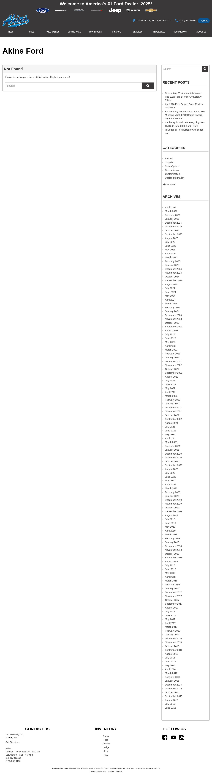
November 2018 (173, 549)
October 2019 (172, 507)
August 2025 (171, 238)
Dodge (106, 747)
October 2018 (172, 553)
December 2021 (173, 407)
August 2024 (171, 284)
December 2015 (173, 684)
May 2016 (170, 665)
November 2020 (173, 457)
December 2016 (173, 638)
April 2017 (170, 623)
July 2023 (170, 334)
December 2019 (173, 500)
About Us (201, 32)
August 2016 (171, 654)
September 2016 (173, 650)
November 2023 (173, 319)
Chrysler (169, 162)
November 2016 (173, 642)
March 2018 (171, 580)
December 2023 (173, 315)
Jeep (106, 751)
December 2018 (173, 546)
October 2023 (172, 322)
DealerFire (99, 768)
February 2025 (172, 261)
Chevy (106, 736)
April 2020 (170, 484)
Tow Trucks (95, 32)
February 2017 (172, 630)
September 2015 (173, 696)
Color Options (172, 166)
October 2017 (172, 600)
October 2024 (172, 276)
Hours (204, 20)
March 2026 (171, 211)
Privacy (111, 771)
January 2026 (172, 218)
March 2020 (171, 488)
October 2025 (172, 230)
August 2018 (171, 561)
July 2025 (170, 242)
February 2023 (172, 353)
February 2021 (172, 446)
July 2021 (170, 426)
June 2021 (170, 430)
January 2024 (172, 311)
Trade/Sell (159, 32)
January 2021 (172, 449)
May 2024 (170, 295)
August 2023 (171, 330)
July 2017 (170, 611)
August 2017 (171, 607)
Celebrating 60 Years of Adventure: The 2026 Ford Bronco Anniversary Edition (183, 96)
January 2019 (172, 542)
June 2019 (170, 523)
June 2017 (170, 615)
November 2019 (173, 503)
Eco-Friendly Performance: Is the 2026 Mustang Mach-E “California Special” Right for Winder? (185, 115)
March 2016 (171, 673)
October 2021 (172, 415)
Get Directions (12, 742)
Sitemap (119, 771)
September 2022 (173, 372)
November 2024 (173, 272)
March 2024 (171, 303)
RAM (105, 755)
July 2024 (170, 288)
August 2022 (171, 376)
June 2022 (170, 384)
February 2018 (172, 584)
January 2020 (172, 496)
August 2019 (171, 515)
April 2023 (170, 346)
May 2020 (170, 480)
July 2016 (170, 657)
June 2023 (170, 338)
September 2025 (173, 234)
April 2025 (170, 253)
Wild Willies (53, 32)
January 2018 (172, 588)
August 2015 (171, 700)
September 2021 (173, 419)
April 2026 (170, 207)
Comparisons (172, 170)
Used (31, 32)
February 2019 (172, 538)
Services (137, 32)
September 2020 (173, 465)
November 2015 (173, 688)
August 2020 (171, 469)
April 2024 (170, 299)
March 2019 (171, 534)
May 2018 (170, 573)
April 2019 (170, 530)
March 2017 (171, 626)
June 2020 (170, 476)
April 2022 (170, 392)
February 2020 (172, 492)
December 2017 (173, 592)
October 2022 (172, 369)
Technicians (180, 32)
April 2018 (170, 577)
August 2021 (171, 423)
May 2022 (170, 388)
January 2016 (172, 680)
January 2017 (172, 634)
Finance (116, 32)
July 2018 (170, 565)
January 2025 (172, 265)
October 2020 (172, 461)
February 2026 (172, 215)
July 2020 (170, 473)
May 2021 (170, 434)
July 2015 (170, 703)
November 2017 (173, 596)
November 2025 (173, 226)
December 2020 (173, 453)
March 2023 (171, 349)
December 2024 (173, 269)
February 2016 (172, 677)
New (10, 32)
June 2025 (170, 245)
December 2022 (173, 361)
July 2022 (170, 380)
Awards (169, 158)
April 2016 (170, 669)
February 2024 (172, 307)
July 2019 (170, 519)
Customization (172, 174)
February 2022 (172, 399)
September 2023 (173, 326)
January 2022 (172, 403)
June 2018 (170, 569)
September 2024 (173, 280)
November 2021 (173, 411)
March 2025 (171, 257)
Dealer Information (174, 177)
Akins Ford (22, 51)
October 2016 (172, 646)
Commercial (74, 32)
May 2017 (170, 619)
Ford (106, 740)
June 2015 (170, 707)
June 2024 (170, 292)
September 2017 (173, 603)
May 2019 (170, 526)
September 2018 (173, 557)
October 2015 (172, 692)
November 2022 (173, 365)
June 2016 (170, 661)
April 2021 (170, 438)
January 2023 (172, 357)
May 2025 (170, 249)
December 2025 (173, 222)
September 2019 (173, 511)
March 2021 (171, 442)
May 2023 (170, 342)
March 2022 (171, 396)
